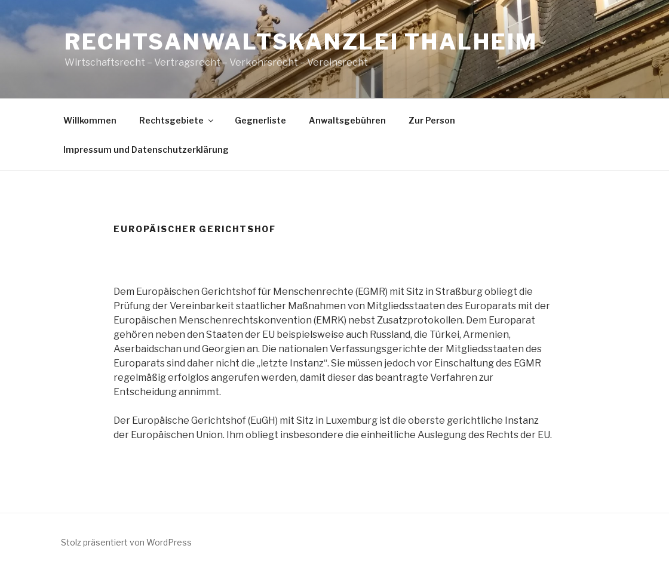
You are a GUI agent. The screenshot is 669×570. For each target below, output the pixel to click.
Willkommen (89, 120)
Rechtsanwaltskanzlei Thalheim (301, 42)
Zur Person (432, 120)
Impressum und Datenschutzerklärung (146, 149)
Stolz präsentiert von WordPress (126, 542)
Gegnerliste (260, 120)
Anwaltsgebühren (347, 120)
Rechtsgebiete (177, 120)
